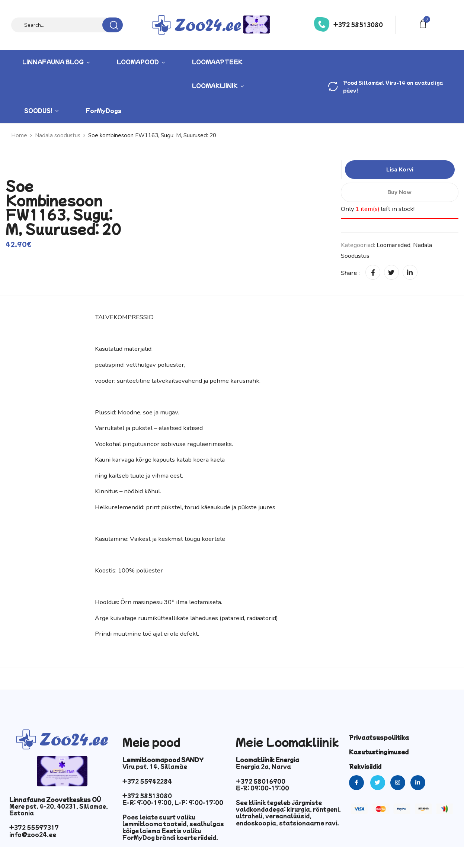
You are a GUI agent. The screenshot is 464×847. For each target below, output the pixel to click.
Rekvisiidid (365, 766)
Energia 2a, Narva (263, 766)
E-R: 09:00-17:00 (262, 788)
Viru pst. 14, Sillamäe (154, 766)
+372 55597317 (34, 827)
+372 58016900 (260, 781)
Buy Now (399, 192)
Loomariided (393, 245)
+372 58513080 (358, 24)
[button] (424, 23)
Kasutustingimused (379, 751)
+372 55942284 (147, 781)
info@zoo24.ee (32, 834)
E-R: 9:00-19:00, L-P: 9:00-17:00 (172, 802)
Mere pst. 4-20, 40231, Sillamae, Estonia (58, 809)
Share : (350, 273)
